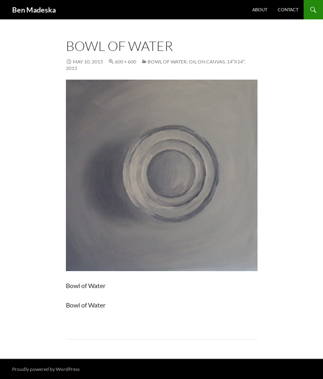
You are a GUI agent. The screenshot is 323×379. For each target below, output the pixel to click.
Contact (288, 9)
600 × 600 (125, 62)
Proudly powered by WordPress (46, 369)
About (259, 9)
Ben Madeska (34, 9)
